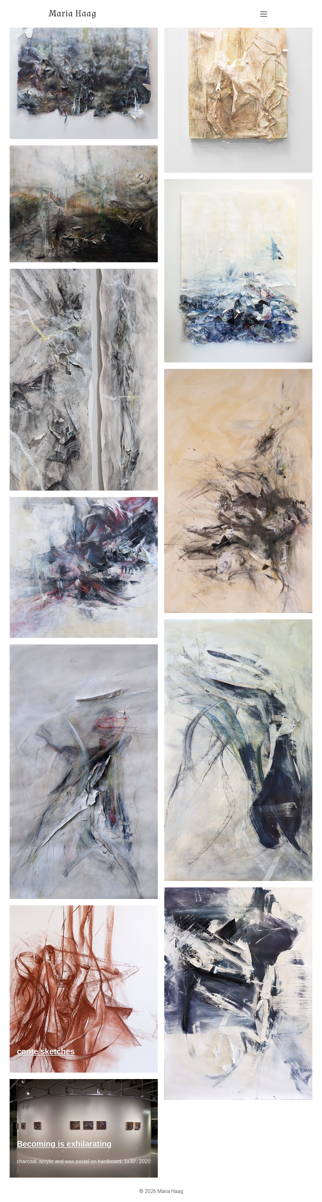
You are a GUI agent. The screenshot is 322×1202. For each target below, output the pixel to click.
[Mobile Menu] (263, 13)
